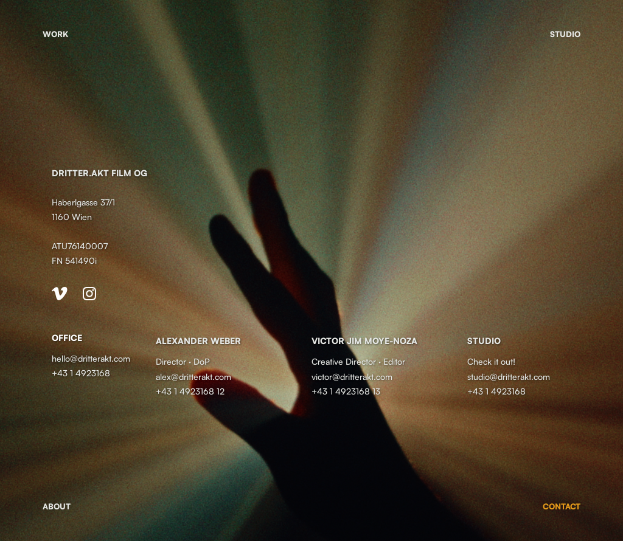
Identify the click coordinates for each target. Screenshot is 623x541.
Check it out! (491, 361)
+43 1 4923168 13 (346, 391)
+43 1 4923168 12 (190, 391)
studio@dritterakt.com (509, 376)
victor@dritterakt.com (352, 376)
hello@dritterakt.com (91, 358)
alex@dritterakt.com (193, 376)
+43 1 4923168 (81, 373)
